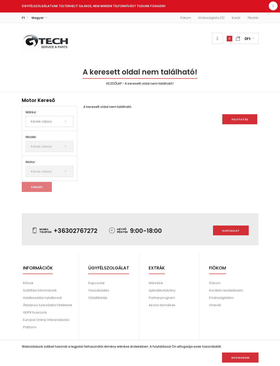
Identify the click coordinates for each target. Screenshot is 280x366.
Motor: (31, 162)
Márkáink (156, 283)
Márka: (31, 112)
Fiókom (185, 18)
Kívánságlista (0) (211, 18)
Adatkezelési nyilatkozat (42, 297)
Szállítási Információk (40, 290)
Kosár (236, 18)
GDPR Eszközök (35, 312)
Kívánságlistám (221, 297)
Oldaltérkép (97, 297)
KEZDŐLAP (114, 83)
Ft (23, 18)
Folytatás (240, 119)
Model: (31, 137)
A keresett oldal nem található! (149, 83)
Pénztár (253, 18)
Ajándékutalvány (162, 290)
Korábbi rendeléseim (226, 290)
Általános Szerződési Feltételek (47, 305)
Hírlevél (215, 305)
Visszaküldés (98, 290)
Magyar (38, 18)
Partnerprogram (162, 297)
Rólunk (28, 283)
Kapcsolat (230, 231)
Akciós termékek (162, 305)
